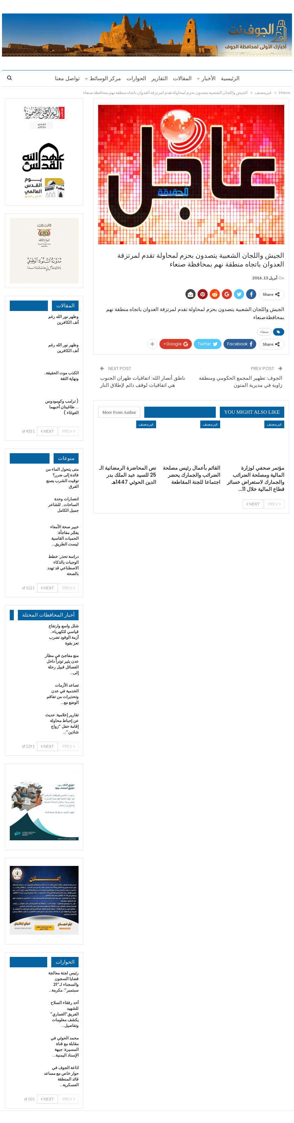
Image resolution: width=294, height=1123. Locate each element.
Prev (274, 503)
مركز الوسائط (103, 78)
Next (253, 503)
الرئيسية (233, 78)
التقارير (159, 78)
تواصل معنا (64, 78)
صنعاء (264, 331)
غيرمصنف (274, 424)
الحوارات (135, 78)
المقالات (183, 78)
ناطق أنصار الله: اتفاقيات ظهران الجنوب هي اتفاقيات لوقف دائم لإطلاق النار (142, 381)
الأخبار (210, 78)
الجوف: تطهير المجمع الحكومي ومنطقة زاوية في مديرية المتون (240, 381)
